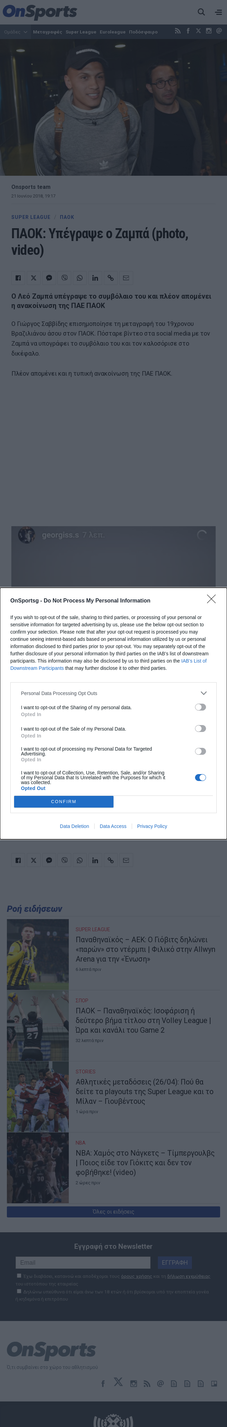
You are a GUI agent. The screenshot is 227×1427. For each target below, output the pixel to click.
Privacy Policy (152, 826)
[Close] (213, 601)
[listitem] (113, 693)
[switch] (200, 707)
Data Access (113, 826)
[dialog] (113, 713)
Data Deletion (74, 826)
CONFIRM (64, 801)
